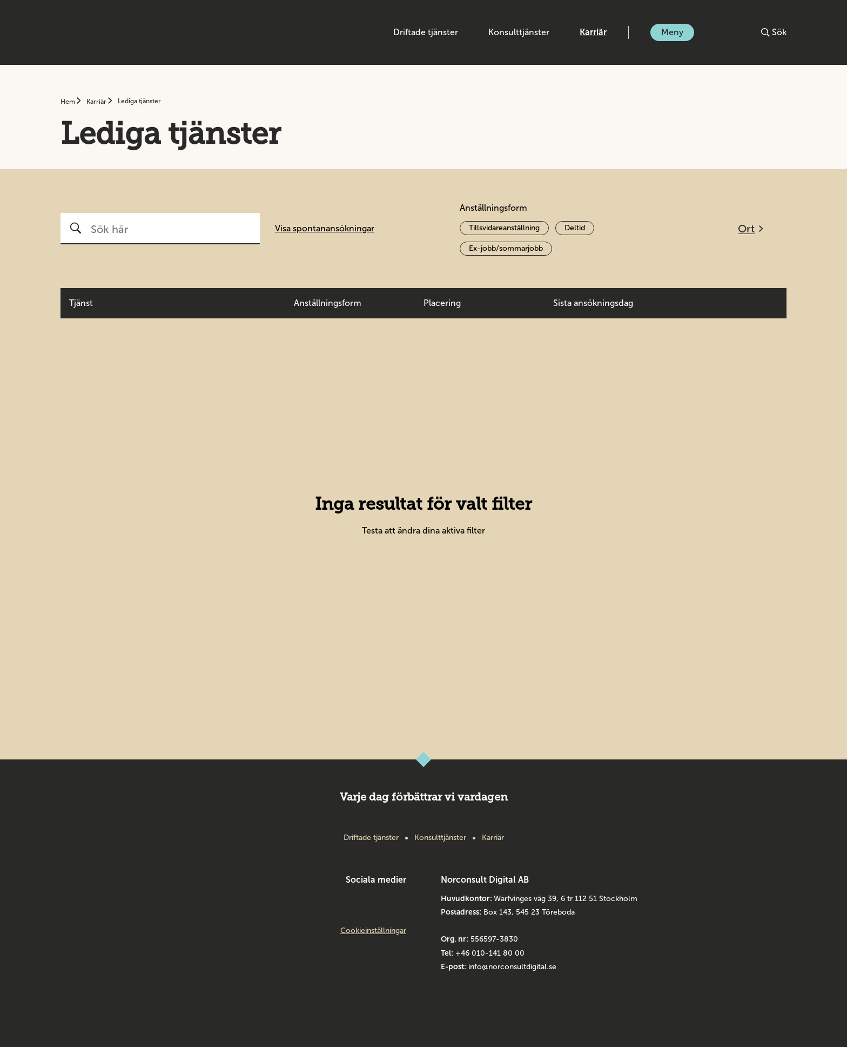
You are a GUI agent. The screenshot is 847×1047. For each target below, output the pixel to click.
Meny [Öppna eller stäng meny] (672, 32)
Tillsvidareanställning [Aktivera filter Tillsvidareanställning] (504, 227)
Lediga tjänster (139, 101)
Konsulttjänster (518, 32)
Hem (68, 101)
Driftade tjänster (425, 32)
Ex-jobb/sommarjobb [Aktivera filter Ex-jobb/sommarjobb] (506, 248)
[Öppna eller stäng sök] (774, 32)
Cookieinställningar (373, 930)
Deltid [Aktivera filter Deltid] (574, 227)
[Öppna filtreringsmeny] (751, 229)
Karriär (593, 32)
